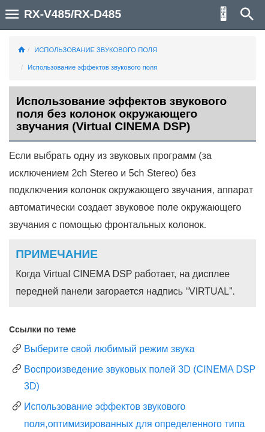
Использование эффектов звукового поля (92, 67)
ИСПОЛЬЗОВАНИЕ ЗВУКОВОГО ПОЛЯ (95, 49)
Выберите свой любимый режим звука (109, 349)
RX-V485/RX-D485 (72, 14)
